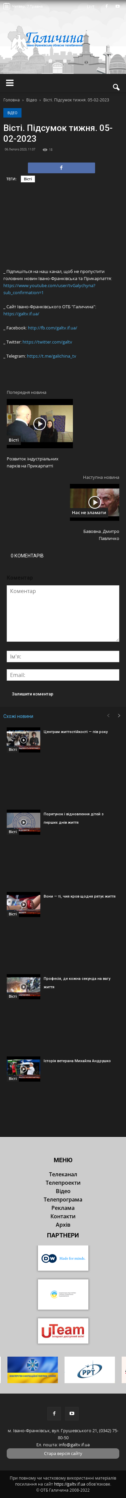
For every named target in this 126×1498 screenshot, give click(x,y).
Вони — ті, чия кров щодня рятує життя (80, 896)
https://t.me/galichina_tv (51, 356)
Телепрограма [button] (63, 1199)
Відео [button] (63, 1191)
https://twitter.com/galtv (47, 342)
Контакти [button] (63, 1216)
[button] (116, 87)
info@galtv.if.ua (74, 1445)
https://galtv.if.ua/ (21, 314)
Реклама (63, 1208)
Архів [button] (63, 1224)
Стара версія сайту (63, 1453)
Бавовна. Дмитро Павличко (101, 534)
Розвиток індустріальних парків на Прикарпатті (32, 462)
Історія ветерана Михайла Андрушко (77, 1061)
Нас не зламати (89, 512)
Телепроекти (63, 1182)
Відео (12, 112)
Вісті (28, 178)
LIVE (93, 6)
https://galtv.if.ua (69, 1484)
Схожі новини (18, 716)
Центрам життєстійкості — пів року (76, 732)
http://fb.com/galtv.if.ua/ (52, 328)
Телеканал (63, 1174)
